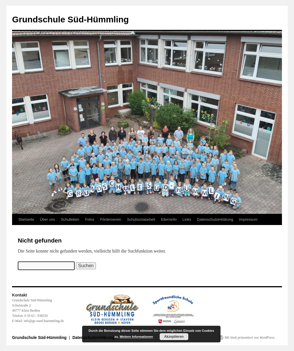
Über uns (47, 219)
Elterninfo (169, 219)
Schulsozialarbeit (141, 219)
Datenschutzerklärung (215, 219)
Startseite (26, 219)
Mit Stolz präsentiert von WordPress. (250, 338)
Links (186, 219)
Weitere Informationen (136, 336)
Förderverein (110, 219)
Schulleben (70, 219)
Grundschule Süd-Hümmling (70, 19)
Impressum (248, 219)
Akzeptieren (174, 337)
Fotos (89, 219)
